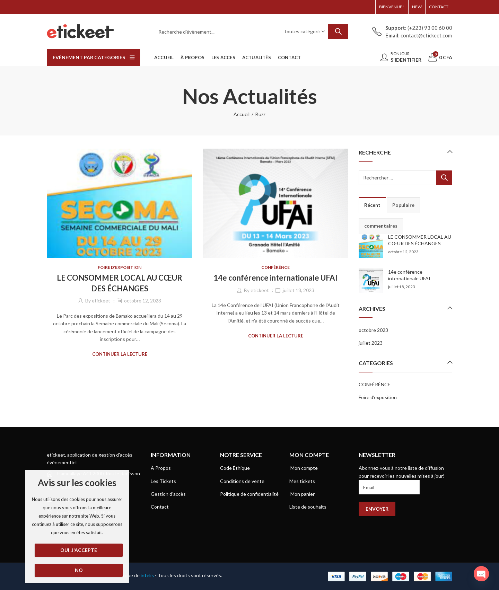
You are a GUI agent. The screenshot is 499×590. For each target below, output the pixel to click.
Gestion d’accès (168, 494)
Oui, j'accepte (78, 550)
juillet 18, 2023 (298, 290)
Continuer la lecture (119, 354)
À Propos (161, 468)
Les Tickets (163, 481)
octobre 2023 (373, 330)
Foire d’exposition (119, 267)
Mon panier (302, 494)
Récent (372, 205)
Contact (160, 507)
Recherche (338, 31)
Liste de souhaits (307, 507)
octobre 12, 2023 (142, 300)
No (79, 570)
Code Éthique (235, 468)
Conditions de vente (242, 481)
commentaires (380, 226)
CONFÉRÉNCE (275, 267)
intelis (148, 575)
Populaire (403, 205)
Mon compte (303, 468)
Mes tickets (302, 481)
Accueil (242, 114)
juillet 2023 (371, 343)
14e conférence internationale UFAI (275, 277)
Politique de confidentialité (249, 494)
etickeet (101, 300)
